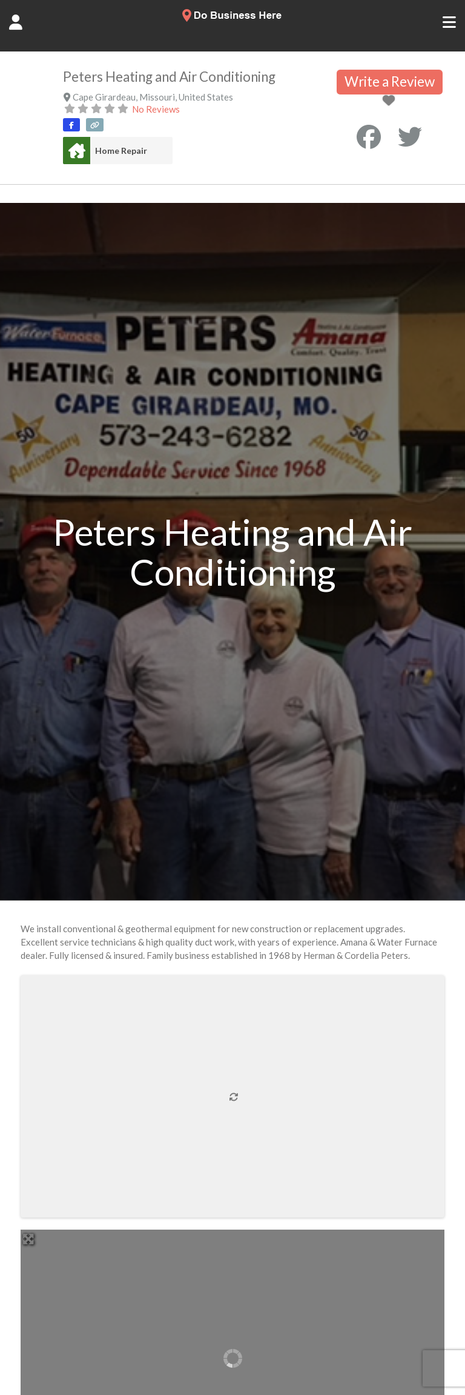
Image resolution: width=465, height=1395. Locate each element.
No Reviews (156, 109)
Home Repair (121, 150)
